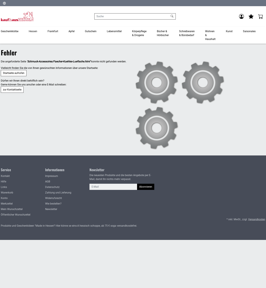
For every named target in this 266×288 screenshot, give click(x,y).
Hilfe (3, 181)
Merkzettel (7, 203)
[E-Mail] (113, 187)
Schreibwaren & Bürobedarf (187, 33)
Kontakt (5, 176)
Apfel (72, 31)
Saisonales (249, 31)
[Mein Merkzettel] (251, 16)
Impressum (51, 176)
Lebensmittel (114, 31)
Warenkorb (7, 192)
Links (4, 187)
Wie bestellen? (53, 203)
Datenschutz (52, 187)
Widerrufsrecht (53, 198)
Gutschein (90, 31)
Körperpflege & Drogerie (139, 33)
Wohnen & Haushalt (210, 35)
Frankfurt (53, 31)
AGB (47, 181)
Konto (4, 198)
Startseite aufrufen (13, 73)
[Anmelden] (241, 16)
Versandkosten (256, 219)
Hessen (33, 31)
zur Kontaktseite (12, 89)
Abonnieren (145, 186)
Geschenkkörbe (9, 31)
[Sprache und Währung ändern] (4, 3)
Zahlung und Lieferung (58, 192)
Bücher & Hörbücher (163, 33)
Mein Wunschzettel (12, 209)
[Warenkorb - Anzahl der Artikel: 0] (260, 16)
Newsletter (51, 209)
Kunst (229, 31)
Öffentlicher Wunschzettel (15, 214)
